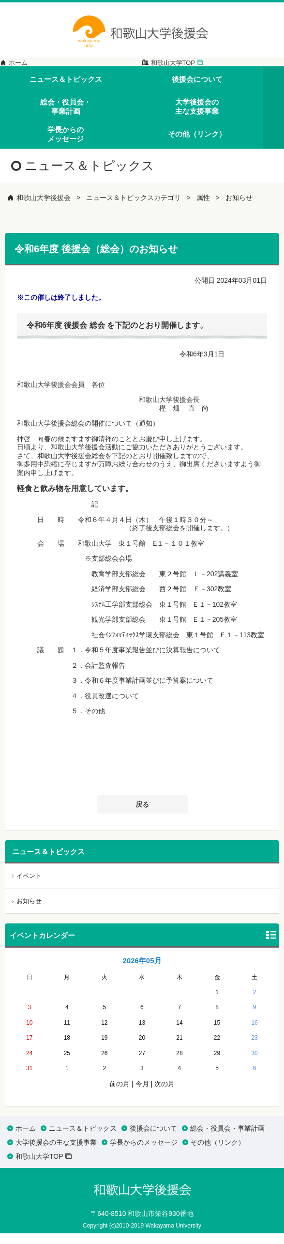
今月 (142, 1094)
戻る (142, 814)
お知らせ (239, 208)
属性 (203, 208)
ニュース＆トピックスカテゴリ (133, 208)
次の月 (164, 1094)
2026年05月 (141, 971)
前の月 (119, 1094)
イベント (29, 886)
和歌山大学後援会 (43, 208)
